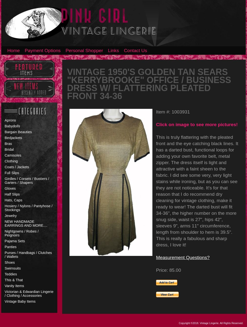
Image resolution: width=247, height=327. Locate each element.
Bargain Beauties (18, 132)
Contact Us (135, 50)
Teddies (11, 274)
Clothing (11, 161)
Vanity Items (14, 286)
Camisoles (13, 155)
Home (13, 50)
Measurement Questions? (183, 257)
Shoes (10, 262)
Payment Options (43, 50)
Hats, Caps (13, 200)
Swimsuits (13, 268)
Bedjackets (13, 138)
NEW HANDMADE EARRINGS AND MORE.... (26, 223)
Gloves (10, 188)
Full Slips (12, 173)
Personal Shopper (84, 50)
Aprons (10, 120)
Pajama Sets (15, 241)
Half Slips (12, 194)
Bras (8, 144)
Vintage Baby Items (20, 301)
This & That (14, 280)
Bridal (9, 149)
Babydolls (12, 126)
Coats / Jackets (17, 167)
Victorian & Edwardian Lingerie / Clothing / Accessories (29, 294)
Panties (11, 247)
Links (113, 50)
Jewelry (11, 216)
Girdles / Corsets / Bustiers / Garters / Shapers (27, 181)
